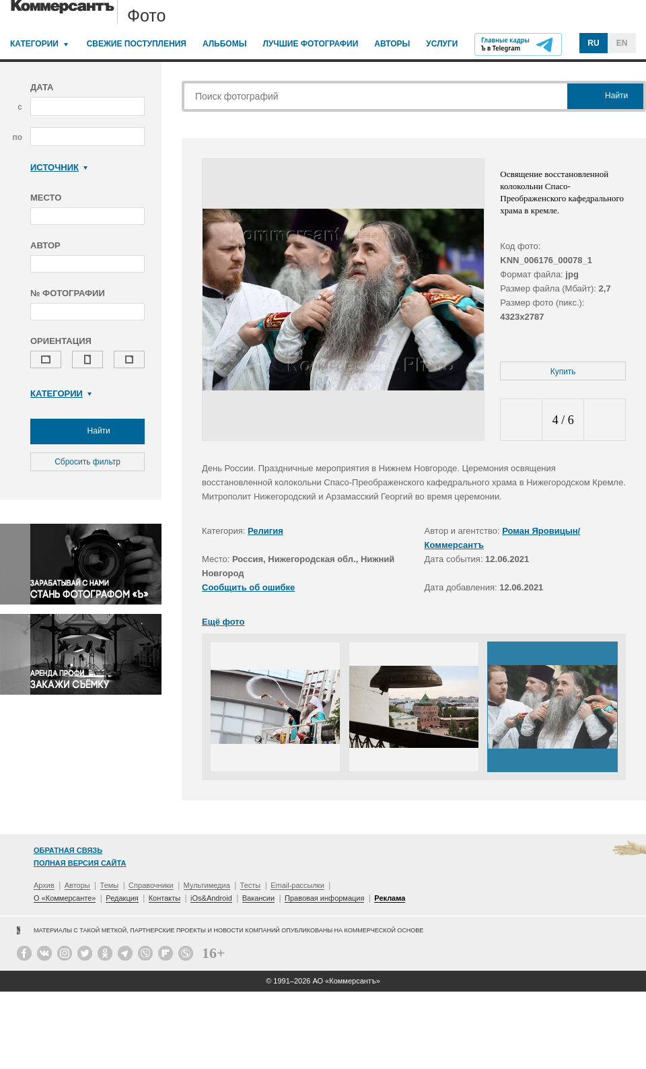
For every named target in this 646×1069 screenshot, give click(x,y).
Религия (265, 531)
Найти (87, 431)
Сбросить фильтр (87, 462)
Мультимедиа (207, 885)
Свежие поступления (136, 43)
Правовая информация (324, 898)
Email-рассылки (297, 885)
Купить (563, 371)
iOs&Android (211, 898)
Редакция (122, 898)
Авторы (392, 43)
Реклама (389, 898)
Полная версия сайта (80, 863)
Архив (44, 885)
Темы (109, 885)
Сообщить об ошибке (248, 587)
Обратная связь (68, 850)
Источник (58, 167)
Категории (34, 43)
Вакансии (258, 898)
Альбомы (225, 43)
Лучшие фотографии (310, 43)
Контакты (165, 898)
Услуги (442, 43)
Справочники (151, 885)
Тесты (250, 885)
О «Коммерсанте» (65, 898)
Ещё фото (223, 622)
